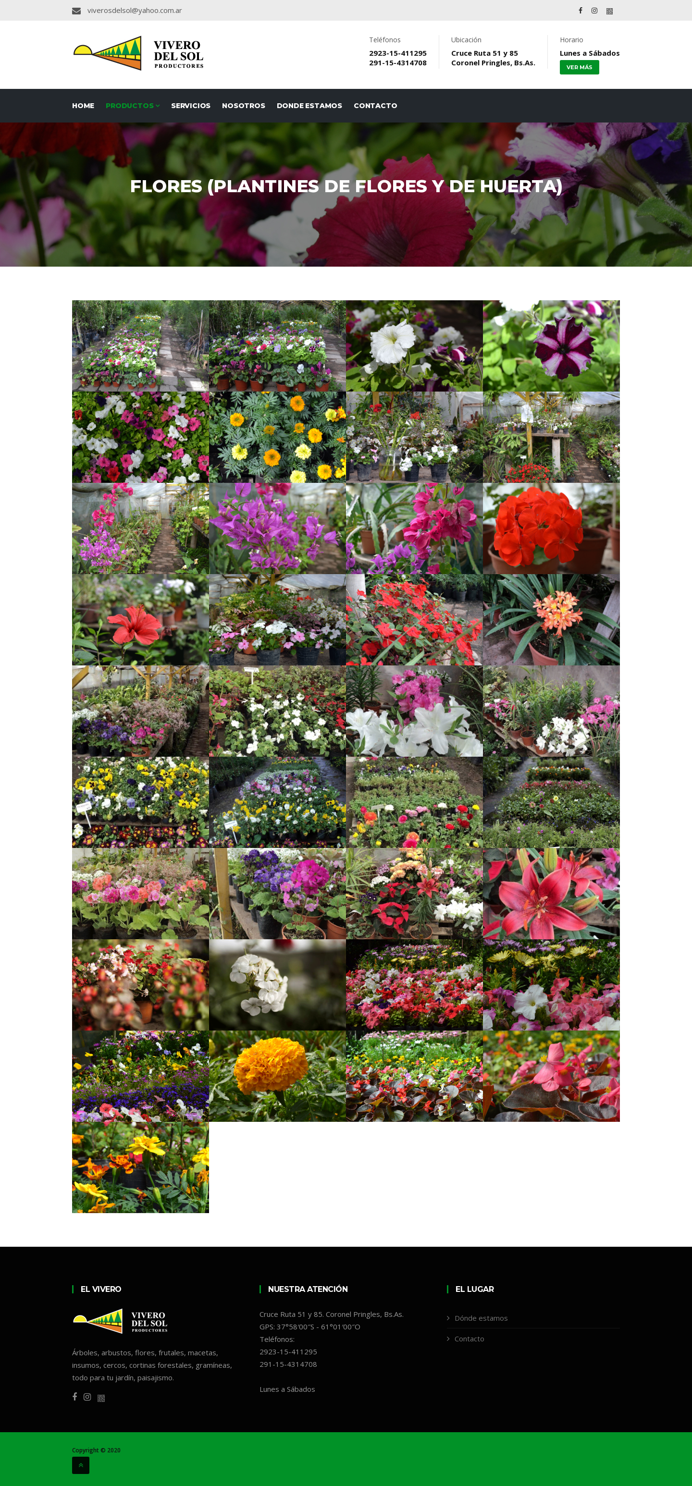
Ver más (580, 67)
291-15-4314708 (398, 62)
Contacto (375, 105)
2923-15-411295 (398, 53)
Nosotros (243, 105)
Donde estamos (309, 105)
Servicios (190, 105)
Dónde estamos (481, 1318)
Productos (133, 105)
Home (83, 105)
